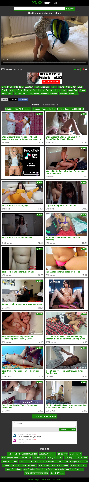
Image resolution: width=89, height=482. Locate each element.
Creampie (45, 87)
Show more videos (44, 416)
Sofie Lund (7, 87)
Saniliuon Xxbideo (29, 454)
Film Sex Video (39, 458)
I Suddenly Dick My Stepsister (18, 109)
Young (61, 87)
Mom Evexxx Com (78, 465)
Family (5, 90)
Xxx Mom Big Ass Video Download (68, 469)
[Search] (39, 9)
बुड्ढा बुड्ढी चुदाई (63, 454)
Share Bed (72, 90)
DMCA (43, 480)
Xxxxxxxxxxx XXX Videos (30, 462)
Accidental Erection (49, 94)
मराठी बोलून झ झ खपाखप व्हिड (75, 458)
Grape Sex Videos (28, 465)
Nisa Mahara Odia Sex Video (55, 462)
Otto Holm (18, 87)
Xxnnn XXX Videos (47, 454)
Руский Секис (14, 454)
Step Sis (49, 90)
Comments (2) (50, 104)
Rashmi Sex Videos (47, 465)
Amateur (29, 87)
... (77, 94)
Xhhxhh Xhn (25, 458)
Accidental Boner (67, 94)
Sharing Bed (7, 94)
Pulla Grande (62, 465)
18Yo (80, 87)
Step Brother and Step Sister (27, 94)
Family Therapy (24, 90)
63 (84, 69)
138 (77, 69)
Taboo (54, 87)
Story (57, 90)
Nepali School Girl (13, 469)
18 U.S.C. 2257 (54, 480)
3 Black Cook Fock (11, 465)
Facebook (23, 99)
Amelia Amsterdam (9, 462)
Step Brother (38, 90)
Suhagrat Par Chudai (79, 462)
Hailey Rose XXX (55, 458)
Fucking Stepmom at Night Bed (70, 109)
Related (35, 104)
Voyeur (13, 90)
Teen (37, 87)
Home (30, 480)
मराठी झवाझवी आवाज (10, 458)
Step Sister (71, 87)
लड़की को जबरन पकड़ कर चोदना (36, 473)
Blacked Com (75, 454)
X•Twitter (13, 99)
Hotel (64, 90)
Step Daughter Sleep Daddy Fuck (37, 469)
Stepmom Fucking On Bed (44, 109)
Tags (37, 480)
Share (4, 99)
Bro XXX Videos (57, 473)
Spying (82, 90)
